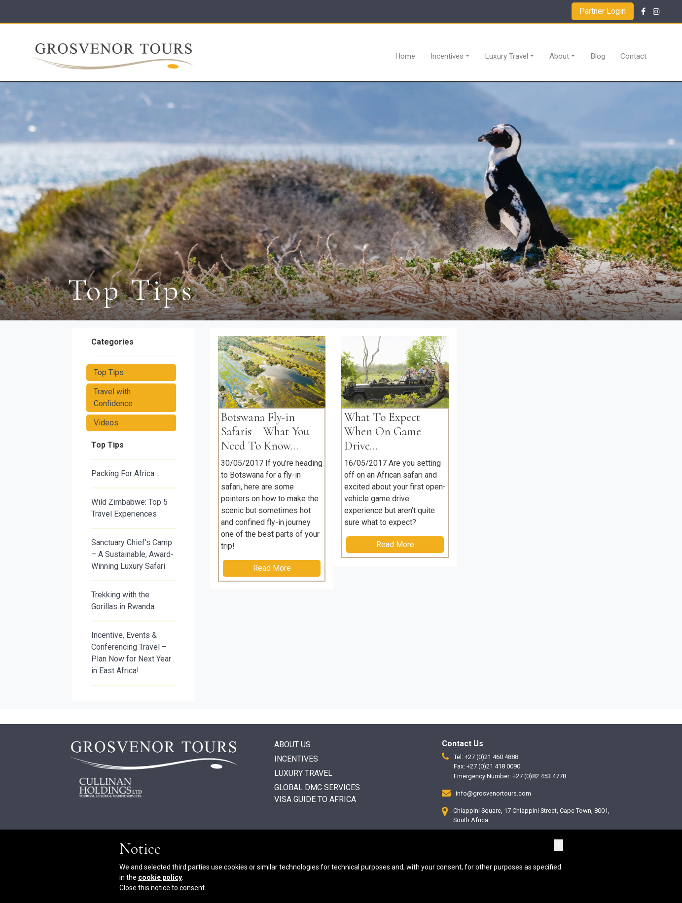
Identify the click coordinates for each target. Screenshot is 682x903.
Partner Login (602, 11)
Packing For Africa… (125, 473)
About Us (292, 744)
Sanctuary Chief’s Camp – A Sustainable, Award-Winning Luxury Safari (132, 554)
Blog (597, 56)
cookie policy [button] (160, 877)
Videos (106, 422)
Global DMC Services (317, 787)
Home (405, 56)
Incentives (447, 56)
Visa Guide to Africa (315, 799)
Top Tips (109, 372)
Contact (633, 56)
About (559, 56)
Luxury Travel (506, 56)
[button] (558, 845)
